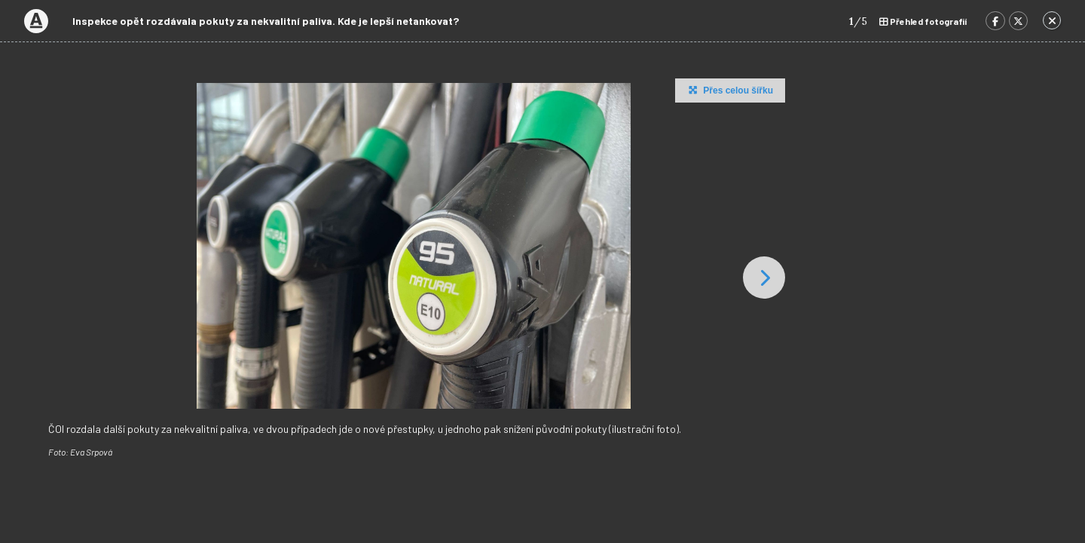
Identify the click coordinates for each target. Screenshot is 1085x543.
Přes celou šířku (729, 89)
